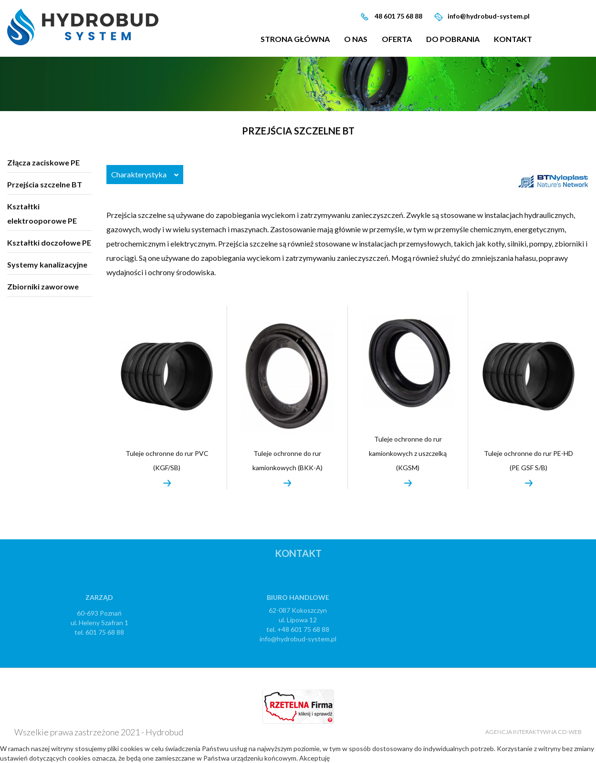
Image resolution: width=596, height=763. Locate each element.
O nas (355, 38)
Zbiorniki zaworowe (43, 286)
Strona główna (295, 38)
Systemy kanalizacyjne (47, 264)
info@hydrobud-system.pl (489, 16)
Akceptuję (314, 758)
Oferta (397, 38)
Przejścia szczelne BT (44, 184)
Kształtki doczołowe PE (49, 242)
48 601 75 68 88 (397, 16)
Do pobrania (453, 38)
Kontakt (513, 38)
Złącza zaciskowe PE (43, 162)
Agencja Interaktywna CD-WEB (533, 731)
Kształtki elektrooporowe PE (42, 213)
